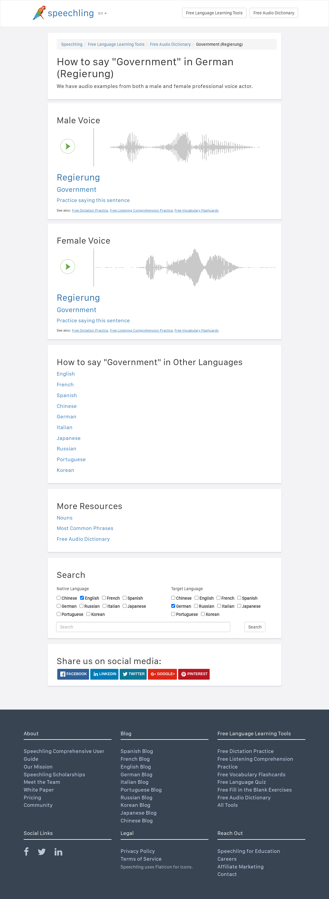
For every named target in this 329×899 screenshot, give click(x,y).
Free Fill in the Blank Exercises (254, 789)
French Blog (135, 759)
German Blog (136, 774)
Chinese (67, 406)
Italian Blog (134, 782)
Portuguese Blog (141, 789)
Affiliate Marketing (240, 866)
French (65, 384)
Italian (65, 427)
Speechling (71, 44)
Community (38, 805)
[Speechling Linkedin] (62, 853)
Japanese (69, 438)
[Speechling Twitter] (45, 853)
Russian (66, 448)
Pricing (32, 797)
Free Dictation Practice (245, 751)
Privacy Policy (138, 851)
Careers (227, 859)
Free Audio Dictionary (273, 12)
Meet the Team (42, 782)
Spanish (67, 395)
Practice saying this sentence (93, 200)
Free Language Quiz (241, 782)
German (66, 416)
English (66, 373)
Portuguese (71, 459)
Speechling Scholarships (54, 774)
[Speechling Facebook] (30, 853)
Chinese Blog (137, 820)
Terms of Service (141, 859)
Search (255, 627)
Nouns (65, 517)
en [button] (102, 13)
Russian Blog (136, 797)
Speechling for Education (248, 851)
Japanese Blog (139, 813)
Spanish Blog (137, 751)
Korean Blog (135, 805)
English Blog (136, 766)
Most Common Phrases (85, 528)
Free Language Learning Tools (214, 12)
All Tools (227, 805)
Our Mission (38, 766)
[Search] (143, 627)
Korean (65, 470)
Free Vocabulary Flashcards (251, 774)
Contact (227, 874)
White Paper (39, 789)
